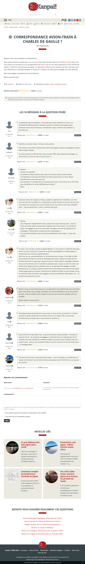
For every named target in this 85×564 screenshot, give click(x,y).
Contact (67, 550)
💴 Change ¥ (16, 24)
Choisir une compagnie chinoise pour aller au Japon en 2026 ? (42, 531)
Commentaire (9, 394)
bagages (66, 125)
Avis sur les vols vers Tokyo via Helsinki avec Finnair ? (42, 521)
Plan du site (42, 553)
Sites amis (75, 550)
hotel (31, 156)
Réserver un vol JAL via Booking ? (42, 528)
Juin (34, 62)
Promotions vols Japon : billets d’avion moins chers (68, 446)
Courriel (46, 382)
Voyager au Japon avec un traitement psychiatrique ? (43, 524)
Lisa (8, 208)
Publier (7, 421)
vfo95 (10, 229)
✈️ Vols (23, 24)
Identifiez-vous (18, 388)
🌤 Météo (76, 24)
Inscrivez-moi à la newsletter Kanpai (18, 416)
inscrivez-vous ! (30, 388)
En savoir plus (58, 562)
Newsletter (44, 550)
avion (43, 65)
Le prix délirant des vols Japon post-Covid (30, 444)
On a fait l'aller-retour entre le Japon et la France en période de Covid (69, 476)
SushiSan (10, 84)
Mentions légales (56, 550)
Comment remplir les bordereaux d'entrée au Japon (29, 474)
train (52, 65)
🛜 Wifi (54, 24)
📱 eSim (60, 24)
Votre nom (8, 382)
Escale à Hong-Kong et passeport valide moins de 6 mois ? (42, 518)
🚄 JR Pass (37, 24)
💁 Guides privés (46, 24)
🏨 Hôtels (29, 24)
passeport (49, 125)
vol (47, 177)
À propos (24, 550)
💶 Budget (8, 24)
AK (8, 322)
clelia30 (8, 366)
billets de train (66, 62)
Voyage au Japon (13, 27)
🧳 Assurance (68, 24)
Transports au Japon (24, 27)
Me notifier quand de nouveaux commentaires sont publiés (26, 413)
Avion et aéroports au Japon (58, 84)
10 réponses (42, 45)
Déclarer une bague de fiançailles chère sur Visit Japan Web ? (42, 534)
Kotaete (6, 27)
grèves (23, 276)
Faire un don (33, 550)
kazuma (8, 343)
